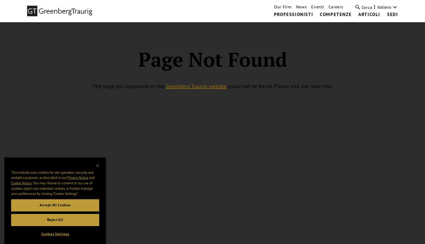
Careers (336, 6)
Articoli (369, 14)
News (301, 6)
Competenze (336, 14)
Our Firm (283, 6)
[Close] (97, 168)
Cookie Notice (21, 186)
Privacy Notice (77, 180)
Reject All (55, 222)
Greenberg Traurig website (196, 85)
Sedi (392, 14)
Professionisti (293, 14)
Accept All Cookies (55, 208)
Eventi (317, 6)
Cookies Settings (55, 237)
